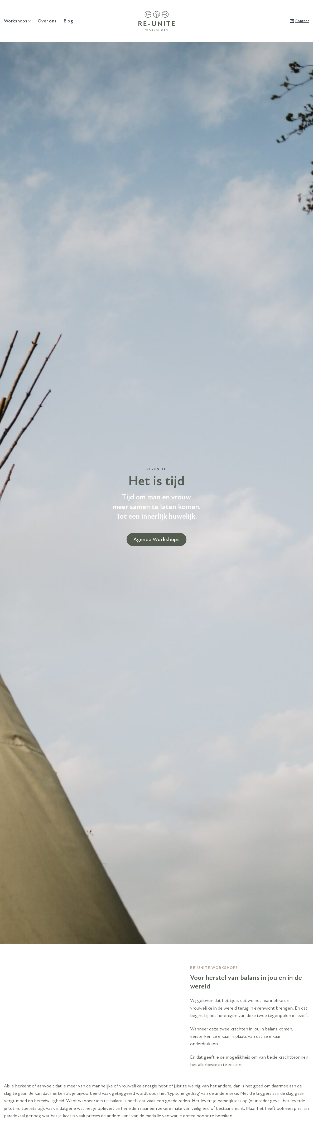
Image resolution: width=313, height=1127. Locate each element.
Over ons (47, 21)
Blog (68, 21)
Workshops (17, 21)
